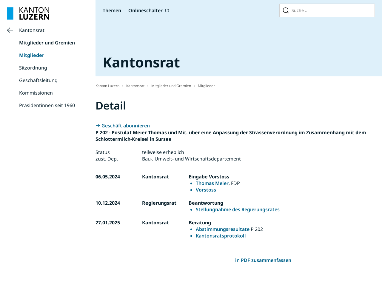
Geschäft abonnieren (125, 125)
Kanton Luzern (107, 85)
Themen (112, 10)
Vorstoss (206, 189)
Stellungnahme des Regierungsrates (238, 209)
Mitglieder (31, 55)
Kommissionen (36, 93)
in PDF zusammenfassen (263, 260)
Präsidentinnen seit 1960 (47, 105)
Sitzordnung (33, 67)
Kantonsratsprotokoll (221, 235)
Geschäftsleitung (38, 80)
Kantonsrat (31, 30)
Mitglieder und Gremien (47, 42)
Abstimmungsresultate (222, 229)
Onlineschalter (145, 10)
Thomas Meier (212, 183)
